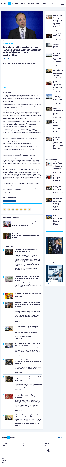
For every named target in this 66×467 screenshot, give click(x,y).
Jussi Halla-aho (6, 201)
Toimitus (25, 450)
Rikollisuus (13, 201)
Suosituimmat (30, 3)
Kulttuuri (4, 456)
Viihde (3, 462)
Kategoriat (44, 3)
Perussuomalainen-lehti (28, 454)
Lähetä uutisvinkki (27, 452)
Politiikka (5, 58)
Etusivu (23, 3)
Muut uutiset (4, 454)
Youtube (4, 87)
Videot (37, 3)
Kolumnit (4, 460)
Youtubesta (13, 65)
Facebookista (6, 65)
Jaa (40, 58)
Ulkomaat (4, 452)
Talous (3, 448)
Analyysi (3, 450)
